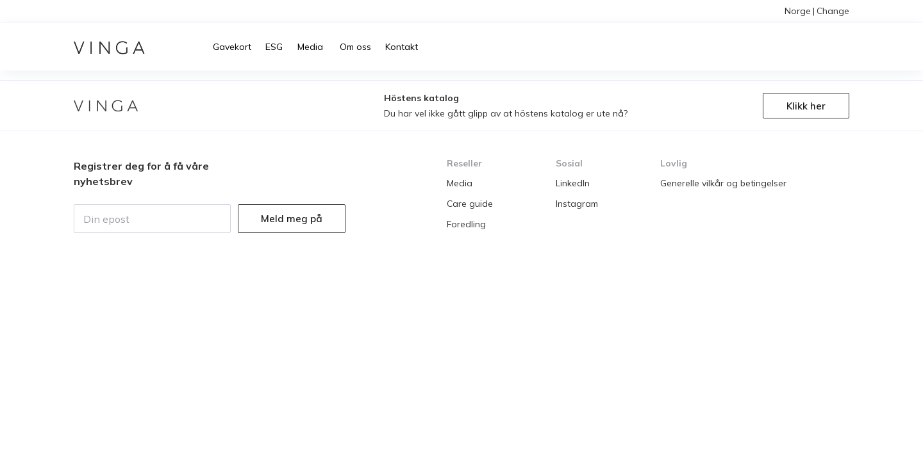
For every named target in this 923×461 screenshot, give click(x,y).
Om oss (354, 47)
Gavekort (232, 47)
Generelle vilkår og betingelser (723, 183)
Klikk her (806, 106)
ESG (274, 47)
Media (310, 47)
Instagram (577, 203)
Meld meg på (291, 219)
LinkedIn (573, 183)
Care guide (470, 203)
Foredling (466, 224)
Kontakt (401, 47)
